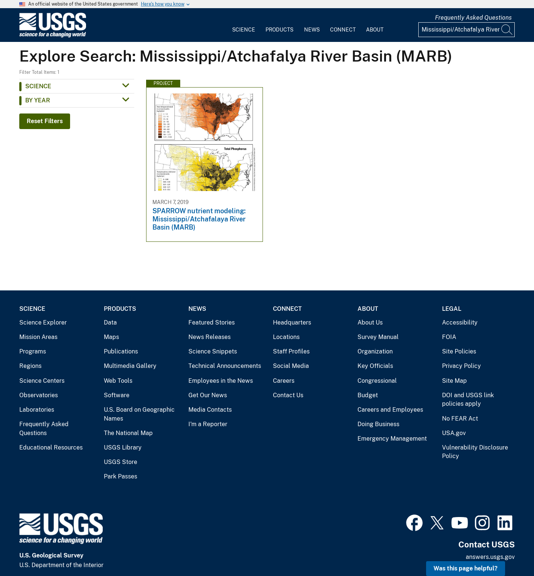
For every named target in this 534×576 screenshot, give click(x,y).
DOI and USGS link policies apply (468, 400)
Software (116, 395)
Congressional (377, 380)
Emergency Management (392, 438)
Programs (32, 351)
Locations (286, 336)
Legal (451, 308)
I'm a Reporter (207, 424)
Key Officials (375, 365)
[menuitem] (243, 25)
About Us (370, 322)
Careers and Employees (390, 409)
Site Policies (459, 351)
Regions (30, 365)
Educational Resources (51, 447)
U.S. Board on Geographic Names (139, 414)
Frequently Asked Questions (473, 17)
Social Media (291, 365)
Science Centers (42, 380)
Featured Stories (211, 322)
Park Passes (120, 476)
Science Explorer (43, 322)
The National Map (128, 433)
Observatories (38, 395)
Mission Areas (38, 336)
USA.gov (454, 433)
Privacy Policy (461, 365)
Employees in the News (220, 380)
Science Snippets (212, 351)
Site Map (454, 380)
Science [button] (38, 86)
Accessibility (460, 322)
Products (279, 30)
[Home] (52, 35)
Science (243, 30)
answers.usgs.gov (490, 556)
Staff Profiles (291, 351)
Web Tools (118, 380)
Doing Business (378, 424)
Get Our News (207, 395)
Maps (111, 336)
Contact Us (288, 395)
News (312, 30)
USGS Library (123, 447)
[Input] (466, 29)
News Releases (209, 336)
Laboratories (36, 409)
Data (110, 322)
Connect (343, 30)
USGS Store (120, 461)
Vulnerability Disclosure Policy (475, 452)
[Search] (507, 29)
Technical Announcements (224, 365)
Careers (283, 380)
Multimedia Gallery (130, 365)
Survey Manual (378, 336)
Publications (121, 351)
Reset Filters (45, 121)
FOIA (449, 336)
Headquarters (292, 322)
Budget (367, 395)
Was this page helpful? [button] (466, 568)
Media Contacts (210, 409)
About (374, 30)
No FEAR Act (460, 418)
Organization (375, 351)
